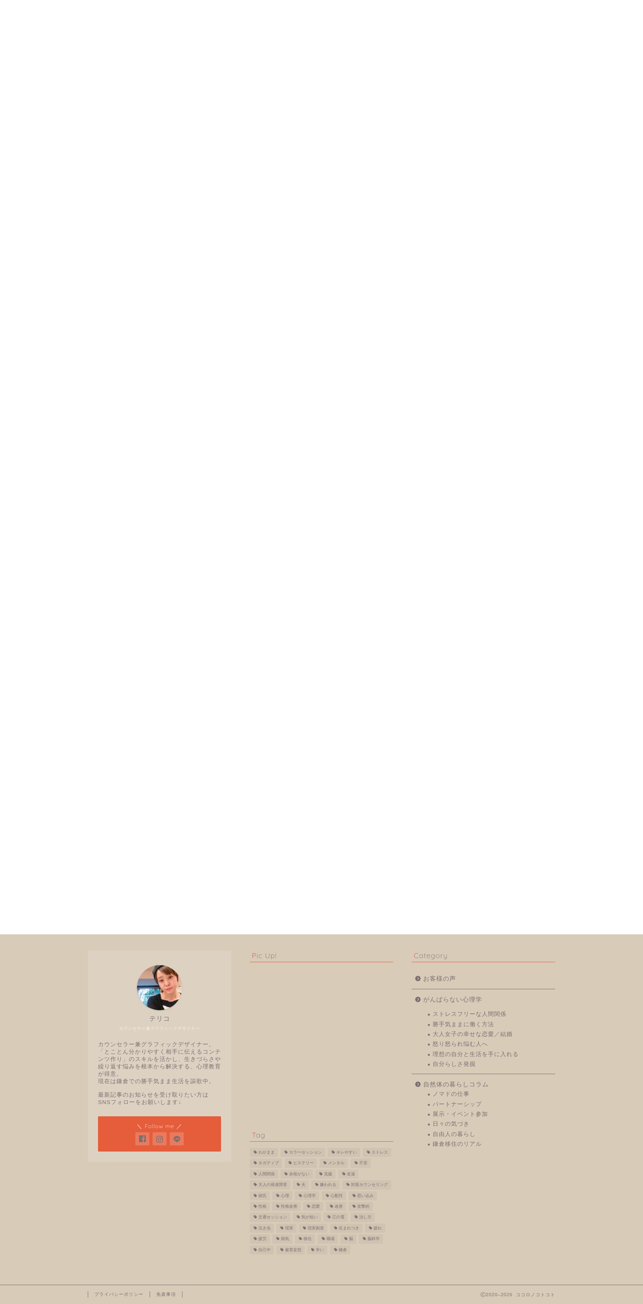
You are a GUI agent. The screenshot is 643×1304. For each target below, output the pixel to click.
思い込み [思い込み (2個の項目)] (365, 1195)
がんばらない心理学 (173, 61)
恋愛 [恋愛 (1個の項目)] (316, 1206)
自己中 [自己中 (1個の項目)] (264, 1249)
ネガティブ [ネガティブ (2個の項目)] (268, 1163)
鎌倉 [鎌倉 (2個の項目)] (343, 1249)
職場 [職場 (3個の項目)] (330, 1239)
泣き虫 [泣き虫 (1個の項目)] (264, 1228)
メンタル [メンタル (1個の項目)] (336, 1163)
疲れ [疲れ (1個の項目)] (378, 1228)
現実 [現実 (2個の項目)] (289, 1228)
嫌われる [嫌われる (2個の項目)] (328, 1185)
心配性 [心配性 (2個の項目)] (337, 1195)
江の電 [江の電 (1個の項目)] (338, 1217)
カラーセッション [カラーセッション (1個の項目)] (305, 1152)
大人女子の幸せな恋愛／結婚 (481, 795)
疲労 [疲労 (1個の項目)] (262, 1239)
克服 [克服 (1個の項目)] (328, 1174)
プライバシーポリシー (119, 1294)
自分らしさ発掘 (371, 61)
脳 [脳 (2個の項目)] (351, 1239)
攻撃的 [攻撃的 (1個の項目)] (363, 1206)
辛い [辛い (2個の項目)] (320, 1249)
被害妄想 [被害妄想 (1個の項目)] (293, 1249)
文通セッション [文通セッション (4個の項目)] (272, 1217)
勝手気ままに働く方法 (471, 784)
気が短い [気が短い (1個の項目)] (309, 1217)
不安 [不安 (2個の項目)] (363, 1163)
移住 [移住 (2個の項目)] (307, 1239)
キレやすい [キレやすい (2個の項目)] (346, 1152)
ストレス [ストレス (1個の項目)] (380, 1152)
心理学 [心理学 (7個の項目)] (309, 1195)
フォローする (488, 214)
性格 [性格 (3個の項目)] (262, 1206)
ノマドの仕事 (459, 855)
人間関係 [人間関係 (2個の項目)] (266, 1174)
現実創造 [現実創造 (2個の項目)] (316, 1228)
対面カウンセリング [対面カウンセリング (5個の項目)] (369, 1185)
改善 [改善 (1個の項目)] (339, 1206)
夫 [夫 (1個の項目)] (303, 1185)
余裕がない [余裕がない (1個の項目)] (299, 1174)
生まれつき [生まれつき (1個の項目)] (349, 1228)
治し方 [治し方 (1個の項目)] (365, 1217)
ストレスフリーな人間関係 (470, 61)
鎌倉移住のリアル (465, 905)
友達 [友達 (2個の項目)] (351, 1174)
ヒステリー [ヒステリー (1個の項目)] (303, 1163)
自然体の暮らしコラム (464, 844)
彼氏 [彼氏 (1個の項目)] (262, 1195)
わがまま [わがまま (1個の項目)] (266, 1152)
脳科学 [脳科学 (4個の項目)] (373, 1239)
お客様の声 (447, 739)
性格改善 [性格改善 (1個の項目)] (289, 1206)
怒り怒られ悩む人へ (272, 61)
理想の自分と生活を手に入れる (484, 814)
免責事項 (166, 1294)
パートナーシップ (465, 864)
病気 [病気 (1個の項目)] (285, 1239)
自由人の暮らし (462, 894)
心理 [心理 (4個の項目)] (285, 1195)
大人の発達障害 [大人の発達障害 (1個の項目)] (272, 1185)
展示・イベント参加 (468, 874)
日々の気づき (459, 884)
